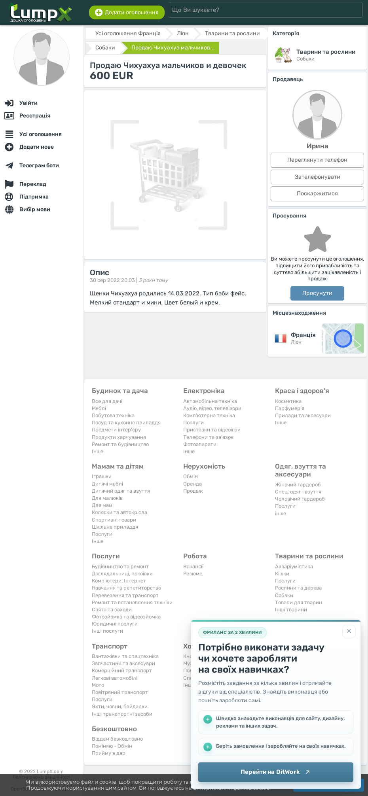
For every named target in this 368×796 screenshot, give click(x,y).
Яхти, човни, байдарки (120, 706)
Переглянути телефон (317, 160)
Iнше (97, 451)
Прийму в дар (108, 753)
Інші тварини (291, 610)
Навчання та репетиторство (126, 588)
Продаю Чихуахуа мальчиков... (173, 47)
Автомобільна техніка (210, 401)
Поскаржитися (317, 193)
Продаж (193, 491)
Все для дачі (107, 401)
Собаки (284, 595)
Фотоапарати (199, 444)
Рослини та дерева (298, 588)
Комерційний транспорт (122, 670)
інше (280, 513)
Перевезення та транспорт (125, 595)
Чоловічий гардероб (300, 499)
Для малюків (107, 498)
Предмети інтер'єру (116, 430)
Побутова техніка (113, 415)
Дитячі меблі (107, 484)
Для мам (102, 505)
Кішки (282, 574)
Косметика (288, 401)
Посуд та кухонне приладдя (126, 422)
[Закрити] (349, 631)
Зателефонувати (317, 177)
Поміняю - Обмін (112, 746)
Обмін (190, 476)
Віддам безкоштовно (117, 739)
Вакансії (193, 566)
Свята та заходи (112, 610)
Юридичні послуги (115, 624)
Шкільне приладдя (115, 527)
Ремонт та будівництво (120, 444)
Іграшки (102, 476)
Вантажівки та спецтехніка (125, 656)
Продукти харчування (119, 437)
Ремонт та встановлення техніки (132, 602)
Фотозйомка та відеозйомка (126, 617)
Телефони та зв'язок (208, 437)
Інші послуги (107, 631)
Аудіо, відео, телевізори (212, 408)
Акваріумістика (294, 566)
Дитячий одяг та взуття (121, 491)
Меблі (99, 408)
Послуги (193, 422)
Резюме (192, 574)
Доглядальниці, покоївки (122, 574)
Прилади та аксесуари (303, 415)
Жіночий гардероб (298, 485)
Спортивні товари (114, 520)
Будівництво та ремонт (120, 566)
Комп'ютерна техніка (209, 415)
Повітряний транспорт (120, 692)
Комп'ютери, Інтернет (119, 581)
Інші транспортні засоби (122, 714)
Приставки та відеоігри (212, 430)
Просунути (317, 293)
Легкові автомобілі (114, 678)
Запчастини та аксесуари (123, 663)
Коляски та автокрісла (119, 512)
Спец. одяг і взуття (298, 492)
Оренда (192, 484)
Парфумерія (289, 408)
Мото (98, 685)
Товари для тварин (298, 602)
